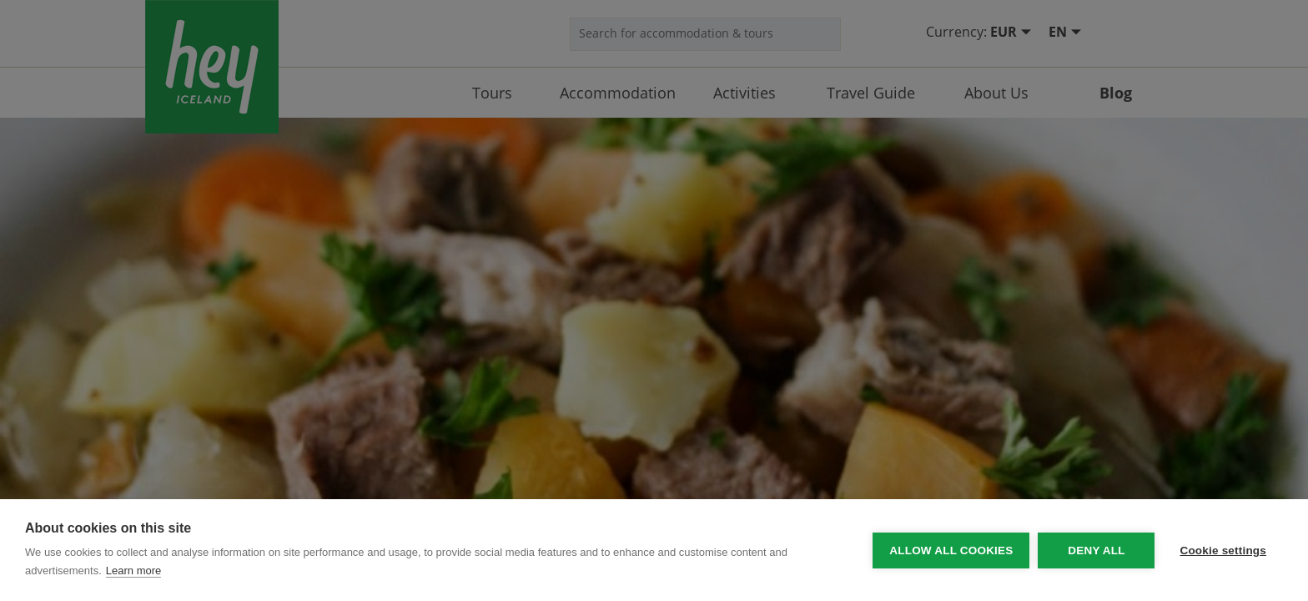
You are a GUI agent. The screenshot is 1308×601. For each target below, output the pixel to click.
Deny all (1096, 550)
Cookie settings (1223, 550)
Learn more (133, 570)
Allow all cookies (951, 550)
